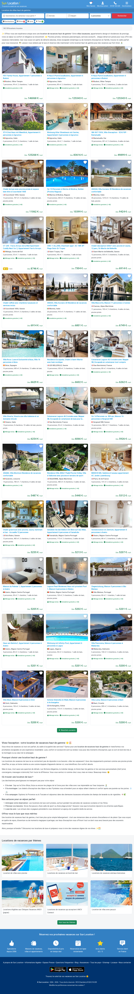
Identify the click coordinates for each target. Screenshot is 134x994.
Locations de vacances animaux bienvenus (108, 873)
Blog (76, 962)
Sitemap (106, 962)
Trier (39, 21)
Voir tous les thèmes (67, 922)
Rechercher (122, 16)
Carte (30, 21)
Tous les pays (95, 962)
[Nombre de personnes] (100, 15)
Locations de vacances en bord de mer (62, 873)
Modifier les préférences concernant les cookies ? (67, 985)
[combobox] (23, 15)
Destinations (8, 21)
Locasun (114, 962)
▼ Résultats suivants (67, 730)
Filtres (21, 21)
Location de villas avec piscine (15, 873)
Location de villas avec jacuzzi (104, 909)
